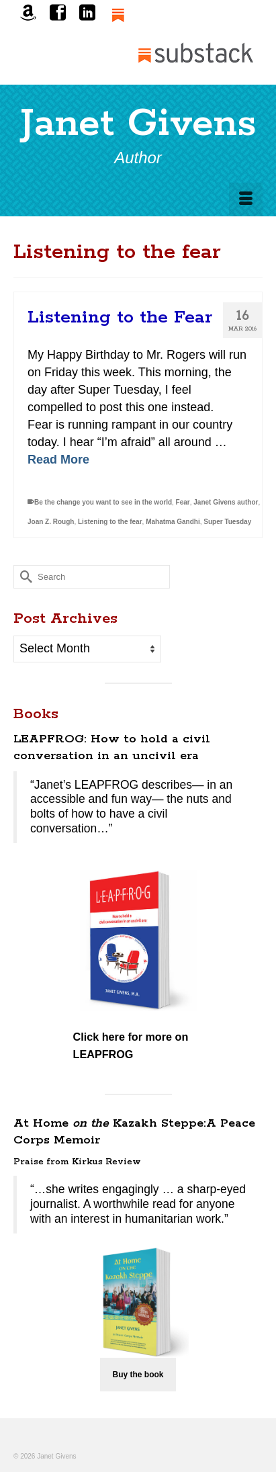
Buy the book (137, 1374)
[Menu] (246, 199)
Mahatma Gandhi (173, 521)
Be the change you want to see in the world (103, 502)
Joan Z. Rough (51, 521)
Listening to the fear (110, 521)
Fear (183, 502)
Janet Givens (138, 124)
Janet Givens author (225, 502)
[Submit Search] (23, 577)
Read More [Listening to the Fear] (58, 459)
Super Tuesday (227, 521)
